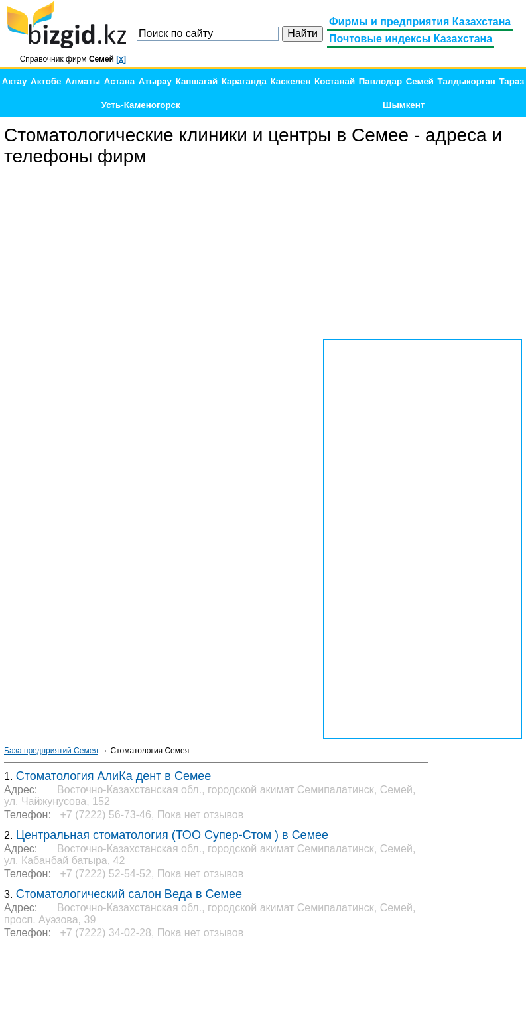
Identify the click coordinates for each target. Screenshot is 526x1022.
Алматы (82, 81)
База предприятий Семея (51, 750)
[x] (121, 59)
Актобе (46, 81)
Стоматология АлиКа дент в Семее (114, 776)
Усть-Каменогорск (140, 105)
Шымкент (404, 105)
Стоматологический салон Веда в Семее (129, 894)
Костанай (334, 81)
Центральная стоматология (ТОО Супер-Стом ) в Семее (172, 835)
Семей (420, 81)
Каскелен (290, 81)
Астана (119, 81)
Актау (14, 81)
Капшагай (197, 81)
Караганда (244, 81)
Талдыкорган (466, 81)
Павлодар (380, 81)
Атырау (155, 81)
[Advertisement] (422, 253)
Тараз (512, 81)
